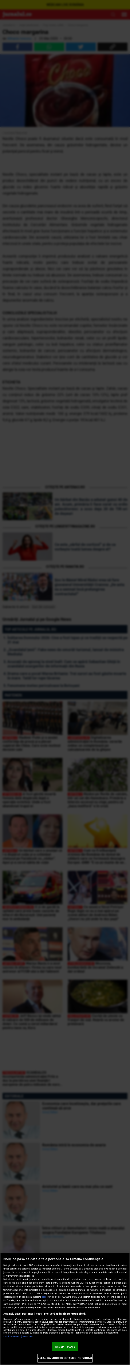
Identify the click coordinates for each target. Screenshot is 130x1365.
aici (44, 1297)
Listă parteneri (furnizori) (17, 1336)
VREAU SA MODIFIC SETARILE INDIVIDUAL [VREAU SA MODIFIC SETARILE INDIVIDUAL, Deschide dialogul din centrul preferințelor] (65, 1358)
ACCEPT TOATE (65, 1346)
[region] (65, 1309)
